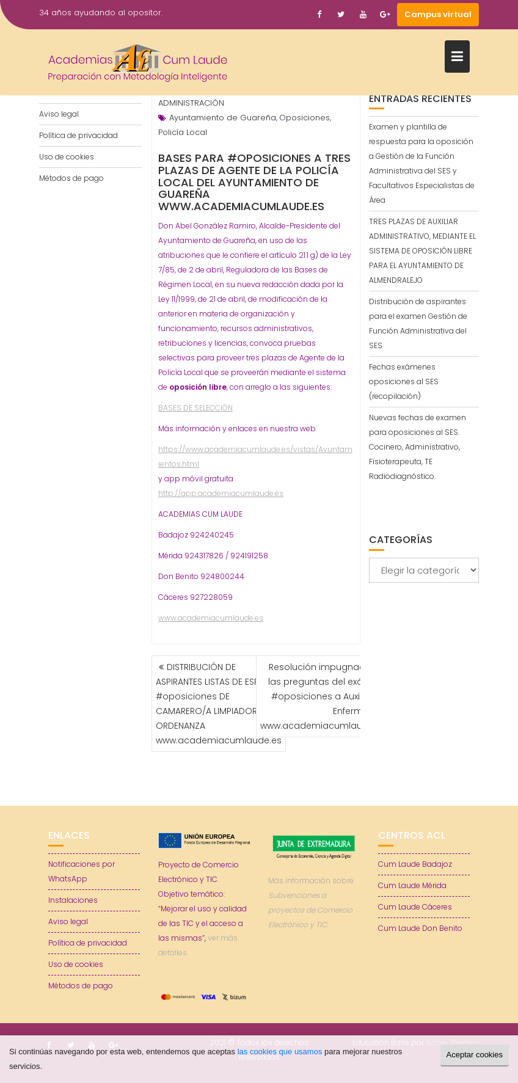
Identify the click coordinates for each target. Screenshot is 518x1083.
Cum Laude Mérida (412, 885)
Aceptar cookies (475, 1054)
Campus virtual (438, 14)
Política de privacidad (78, 135)
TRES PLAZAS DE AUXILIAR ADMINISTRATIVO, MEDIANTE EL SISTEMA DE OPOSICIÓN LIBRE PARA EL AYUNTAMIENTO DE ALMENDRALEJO (422, 250)
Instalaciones (73, 900)
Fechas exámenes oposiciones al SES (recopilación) (404, 381)
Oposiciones (304, 117)
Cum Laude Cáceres (415, 907)
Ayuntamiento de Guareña (222, 117)
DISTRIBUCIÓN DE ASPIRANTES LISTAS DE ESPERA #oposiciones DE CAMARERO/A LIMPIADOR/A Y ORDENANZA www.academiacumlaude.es (219, 703)
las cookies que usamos (280, 1051)
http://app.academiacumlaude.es (220, 493)
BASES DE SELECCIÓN (195, 408)
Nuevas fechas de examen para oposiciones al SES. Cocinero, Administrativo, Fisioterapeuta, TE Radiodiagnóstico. (417, 446)
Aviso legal (59, 114)
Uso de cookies (66, 156)
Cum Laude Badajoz (415, 864)
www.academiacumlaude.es (210, 618)
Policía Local (182, 132)
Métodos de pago (71, 178)
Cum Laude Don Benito (420, 928)
